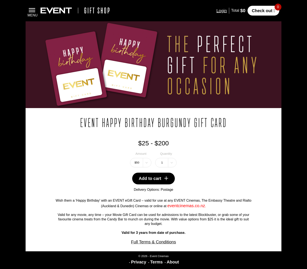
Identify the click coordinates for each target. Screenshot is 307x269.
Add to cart (153, 178)
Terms (156, 262)
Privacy (138, 262)
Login (221, 10)
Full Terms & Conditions (153, 242)
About (173, 262)
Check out (262, 10)
